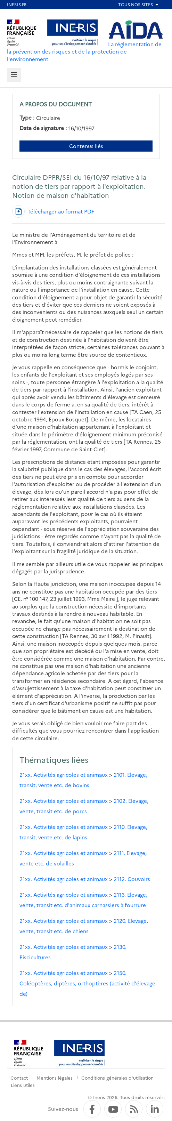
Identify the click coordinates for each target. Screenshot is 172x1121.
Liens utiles (23, 1085)
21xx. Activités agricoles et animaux (63, 774)
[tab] (14, 75)
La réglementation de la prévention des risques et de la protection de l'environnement (84, 51)
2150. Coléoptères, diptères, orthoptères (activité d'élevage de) (87, 983)
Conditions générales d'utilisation (117, 1077)
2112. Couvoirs (132, 878)
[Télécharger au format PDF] (53, 211)
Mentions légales (54, 1077)
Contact (19, 1077)
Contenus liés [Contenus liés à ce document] (86, 146)
